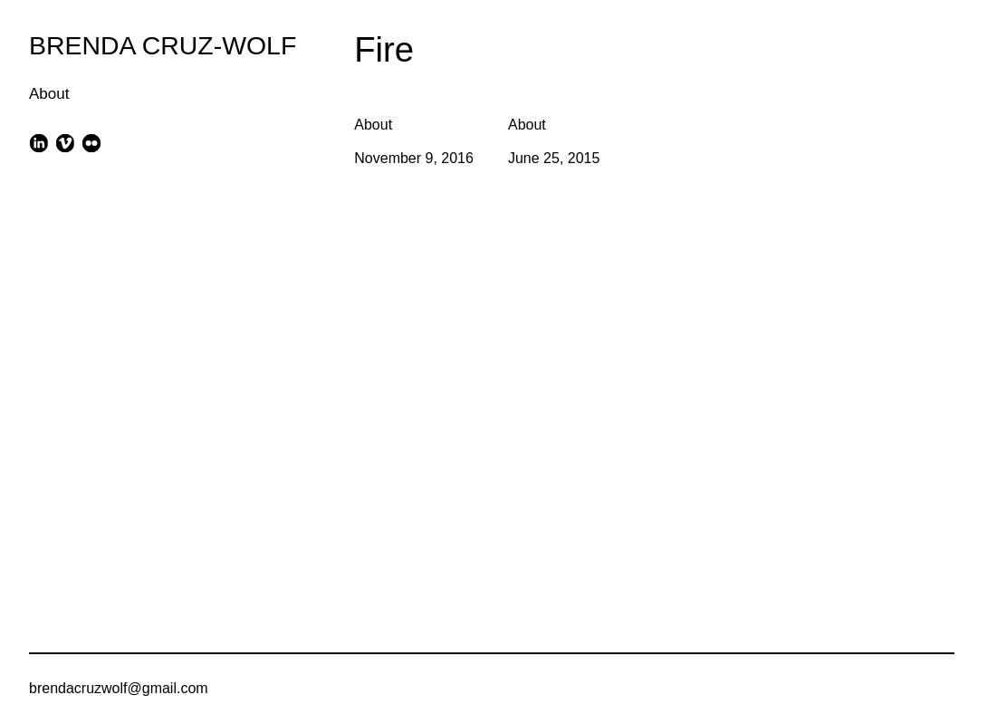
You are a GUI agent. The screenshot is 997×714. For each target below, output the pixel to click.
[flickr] (91, 142)
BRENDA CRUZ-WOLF (162, 45)
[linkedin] (38, 142)
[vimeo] (64, 142)
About (49, 93)
